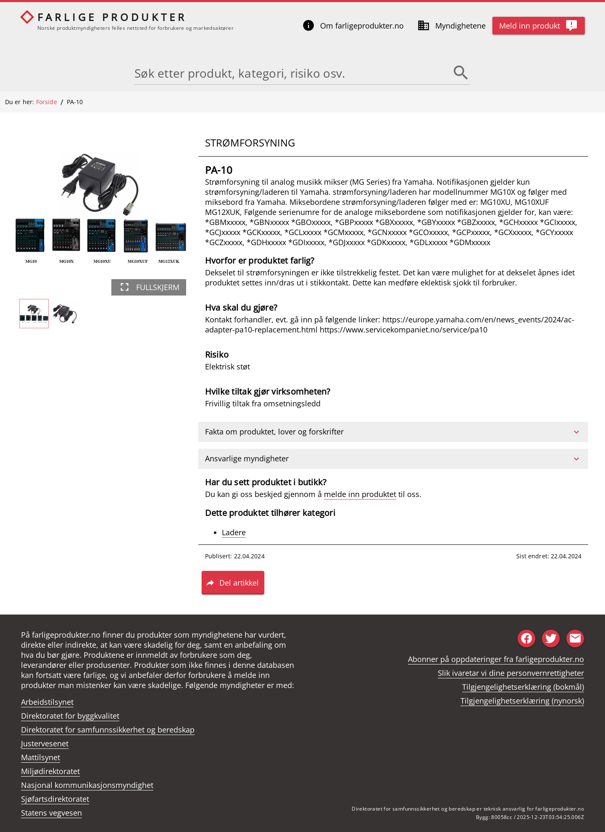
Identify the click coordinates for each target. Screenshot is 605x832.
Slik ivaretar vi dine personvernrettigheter (511, 673)
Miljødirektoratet (50, 771)
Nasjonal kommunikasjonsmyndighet (87, 785)
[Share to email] (575, 638)
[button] (393, 432)
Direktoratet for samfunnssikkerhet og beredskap (108, 730)
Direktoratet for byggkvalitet (70, 716)
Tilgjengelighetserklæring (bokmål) (523, 687)
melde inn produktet (360, 494)
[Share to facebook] (526, 638)
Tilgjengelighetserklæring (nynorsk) (522, 701)
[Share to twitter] (551, 638)
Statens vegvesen (51, 813)
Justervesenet (44, 743)
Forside (46, 102)
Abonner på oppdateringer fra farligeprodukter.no (496, 659)
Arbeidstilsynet (47, 702)
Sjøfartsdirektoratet (55, 799)
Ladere (234, 532)
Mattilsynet (40, 757)
